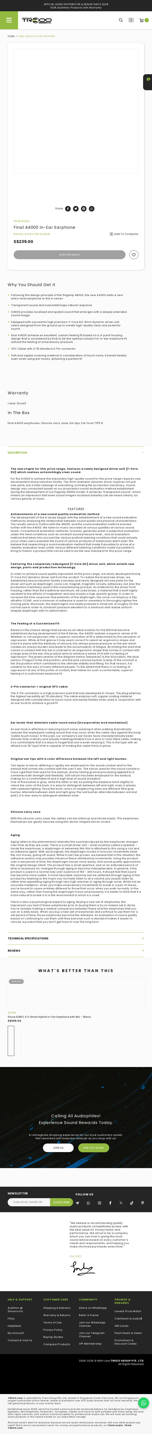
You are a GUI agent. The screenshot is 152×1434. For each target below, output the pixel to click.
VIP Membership (90, 1344)
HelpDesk (14, 1326)
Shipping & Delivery (56, 1308)
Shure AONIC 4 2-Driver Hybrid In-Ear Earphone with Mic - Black (49, 1017)
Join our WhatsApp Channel (92, 1324)
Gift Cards (122, 1326)
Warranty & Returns (56, 1315)
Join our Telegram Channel (92, 1335)
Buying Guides (53, 1337)
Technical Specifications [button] (76, 938)
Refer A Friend (89, 1315)
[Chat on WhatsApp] (143, 1402)
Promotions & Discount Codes (126, 1342)
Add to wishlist (133, 254)
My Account (16, 1333)
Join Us (58, 1148)
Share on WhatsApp (93, 1308)
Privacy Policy (53, 1330)
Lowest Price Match (128, 1311)
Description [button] (76, 453)
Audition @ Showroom (15, 1309)
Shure (12, 1012)
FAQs (11, 1318)
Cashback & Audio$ (128, 1318)
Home (11, 36)
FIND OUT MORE (93, 1148)
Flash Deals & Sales (128, 1333)
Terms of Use (52, 1322)
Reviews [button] (76, 951)
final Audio (21, 221)
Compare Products (131, 20)
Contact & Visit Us (20, 1340)
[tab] (76, 453)
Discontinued (69, 255)
